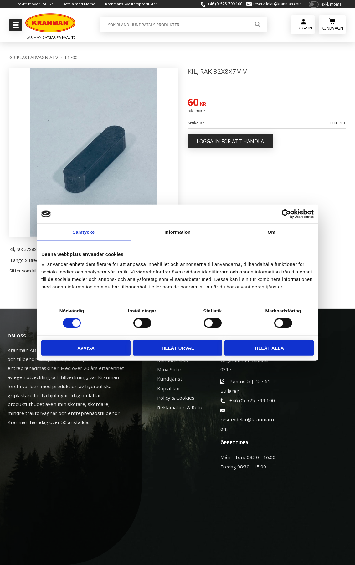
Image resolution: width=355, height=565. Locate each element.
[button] (14, 26)
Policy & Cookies (175, 398)
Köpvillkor (168, 388)
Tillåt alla (269, 347)
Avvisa (86, 347)
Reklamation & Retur (180, 407)
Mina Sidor (169, 369)
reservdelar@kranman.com (274, 5)
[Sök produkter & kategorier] (172, 26)
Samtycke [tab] (84, 232)
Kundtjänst (169, 379)
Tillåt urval (177, 347)
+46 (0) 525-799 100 (221, 5)
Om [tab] (271, 232)
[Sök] (255, 26)
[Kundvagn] (332, 25)
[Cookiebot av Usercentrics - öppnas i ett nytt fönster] (286, 214)
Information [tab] (177, 232)
